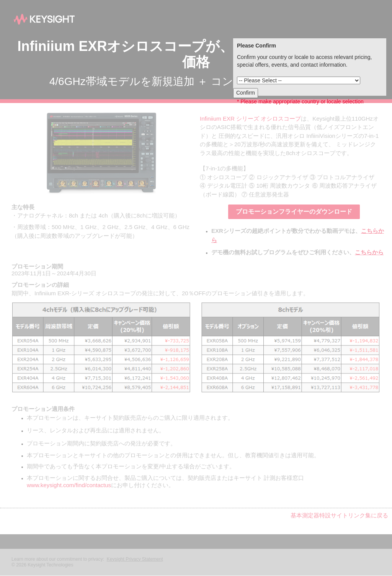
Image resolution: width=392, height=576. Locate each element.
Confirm (245, 93)
